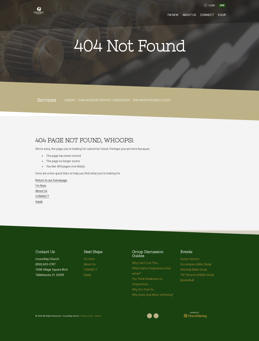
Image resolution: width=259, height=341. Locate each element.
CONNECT (42, 196)
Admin (98, 316)
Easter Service (189, 259)
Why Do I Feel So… (144, 289)
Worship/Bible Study (193, 269)
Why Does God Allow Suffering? (152, 294)
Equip (87, 275)
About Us (41, 191)
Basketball (187, 280)
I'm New (40, 185)
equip (39, 201)
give (222, 5)
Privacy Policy (87, 316)
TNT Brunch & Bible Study (197, 275)
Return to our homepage (51, 180)
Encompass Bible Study (195, 264)
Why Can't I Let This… (146, 263)
